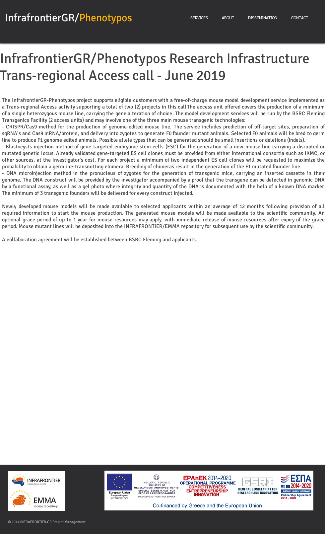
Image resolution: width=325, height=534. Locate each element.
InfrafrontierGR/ (42, 17)
